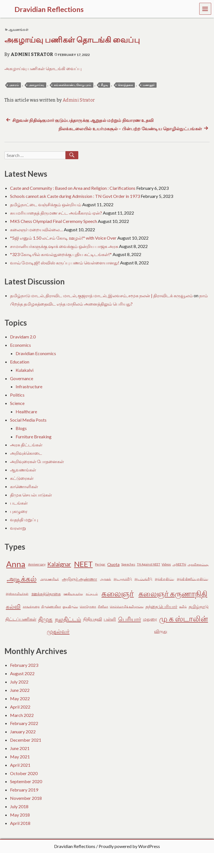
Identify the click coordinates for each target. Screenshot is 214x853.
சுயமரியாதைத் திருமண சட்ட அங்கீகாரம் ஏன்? (56, 212)
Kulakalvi (24, 370)
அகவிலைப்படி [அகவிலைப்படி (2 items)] (198, 564)
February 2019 (24, 789)
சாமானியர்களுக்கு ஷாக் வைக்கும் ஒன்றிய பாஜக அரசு (64, 246)
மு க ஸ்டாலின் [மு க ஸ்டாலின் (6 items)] (183, 618)
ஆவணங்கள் (18, 30)
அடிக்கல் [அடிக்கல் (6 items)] (22, 578)
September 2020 (26, 781)
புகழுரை (18, 511)
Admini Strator (32, 54)
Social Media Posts (28, 419)
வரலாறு (18, 527)
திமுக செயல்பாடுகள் (31, 494)
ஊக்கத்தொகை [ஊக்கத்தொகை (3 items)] (46, 593)
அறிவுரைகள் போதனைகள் (37, 461)
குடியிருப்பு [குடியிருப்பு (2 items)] (70, 606)
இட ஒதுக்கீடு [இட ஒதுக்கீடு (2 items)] (123, 579)
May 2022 (20, 698)
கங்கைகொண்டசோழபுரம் (72, 85)
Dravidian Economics (36, 353)
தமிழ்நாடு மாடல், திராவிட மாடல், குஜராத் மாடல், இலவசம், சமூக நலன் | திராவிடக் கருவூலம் (101, 295)
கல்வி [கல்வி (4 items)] (13, 606)
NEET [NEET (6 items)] (83, 564)
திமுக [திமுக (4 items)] (45, 619)
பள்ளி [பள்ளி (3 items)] (110, 618)
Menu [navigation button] (205, 8)
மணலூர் (149, 85)
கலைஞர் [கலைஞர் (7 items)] (117, 593)
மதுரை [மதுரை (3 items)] (150, 618)
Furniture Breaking (34, 436)
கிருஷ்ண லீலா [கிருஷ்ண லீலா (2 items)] (51, 606)
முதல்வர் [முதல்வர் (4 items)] (58, 631)
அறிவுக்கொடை (26, 453)
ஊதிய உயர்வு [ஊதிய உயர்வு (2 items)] (73, 593)
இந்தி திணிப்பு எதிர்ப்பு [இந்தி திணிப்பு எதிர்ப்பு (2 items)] (192, 579)
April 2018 (20, 823)
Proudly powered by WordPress (129, 846)
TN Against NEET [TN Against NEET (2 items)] (148, 564)
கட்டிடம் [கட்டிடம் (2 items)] (92, 593)
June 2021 (20, 748)
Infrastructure (29, 386)
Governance (21, 378)
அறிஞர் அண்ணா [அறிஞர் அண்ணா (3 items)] (79, 578)
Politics (17, 394)
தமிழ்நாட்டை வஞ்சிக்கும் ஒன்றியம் (45, 204)
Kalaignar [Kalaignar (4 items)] (59, 564)
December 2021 (25, 740)
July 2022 (19, 681)
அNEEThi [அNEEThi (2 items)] (179, 564)
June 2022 (20, 690)
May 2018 (20, 814)
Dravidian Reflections (74, 846)
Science (17, 403)
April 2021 (20, 765)
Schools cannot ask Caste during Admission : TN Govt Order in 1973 (75, 196)
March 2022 (22, 715)
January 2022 (23, 731)
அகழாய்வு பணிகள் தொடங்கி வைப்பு (72, 40)
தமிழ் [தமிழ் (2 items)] (183, 606)
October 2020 (24, 773)
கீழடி (104, 85)
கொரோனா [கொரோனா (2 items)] (88, 606)
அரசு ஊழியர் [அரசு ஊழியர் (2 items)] (49, 579)
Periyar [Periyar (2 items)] (100, 564)
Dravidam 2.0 (23, 336)
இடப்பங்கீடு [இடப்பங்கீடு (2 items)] (143, 579)
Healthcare (26, 411)
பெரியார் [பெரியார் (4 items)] (129, 619)
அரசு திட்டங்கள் (26, 444)
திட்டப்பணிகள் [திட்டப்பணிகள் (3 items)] (20, 618)
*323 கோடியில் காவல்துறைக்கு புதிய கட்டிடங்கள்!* (61, 254)
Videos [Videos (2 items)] (166, 564)
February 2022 (24, 723)
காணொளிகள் (24, 486)
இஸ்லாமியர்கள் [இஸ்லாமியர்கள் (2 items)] (17, 593)
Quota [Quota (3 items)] (113, 564)
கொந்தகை (125, 85)
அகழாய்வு (36, 85)
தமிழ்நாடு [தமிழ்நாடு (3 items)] (198, 606)
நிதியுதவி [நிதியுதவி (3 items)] (92, 618)
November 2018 (26, 798)
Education (19, 361)
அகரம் (14, 85)
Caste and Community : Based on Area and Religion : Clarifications (72, 188)
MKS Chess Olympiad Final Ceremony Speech (53, 221)
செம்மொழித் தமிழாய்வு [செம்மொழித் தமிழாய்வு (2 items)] (127, 606)
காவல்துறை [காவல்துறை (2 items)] (31, 606)
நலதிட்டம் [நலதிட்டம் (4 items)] (68, 619)
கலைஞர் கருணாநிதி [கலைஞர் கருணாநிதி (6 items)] (172, 593)
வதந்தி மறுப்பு (24, 519)
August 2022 (22, 673)
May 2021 (20, 756)
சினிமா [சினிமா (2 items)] (103, 606)
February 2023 (24, 665)
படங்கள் (19, 502)
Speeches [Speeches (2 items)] (128, 564)
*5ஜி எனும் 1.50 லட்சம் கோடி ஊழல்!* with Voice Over (63, 237)
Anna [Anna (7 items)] (15, 564)
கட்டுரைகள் (21, 478)
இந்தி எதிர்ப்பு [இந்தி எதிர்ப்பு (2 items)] (164, 579)
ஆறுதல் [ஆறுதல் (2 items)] (105, 579)
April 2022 (20, 706)
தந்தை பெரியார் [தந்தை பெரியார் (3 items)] (161, 606)
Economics (20, 345)
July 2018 (19, 806)
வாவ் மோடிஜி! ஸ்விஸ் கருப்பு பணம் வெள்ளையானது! (64, 262)
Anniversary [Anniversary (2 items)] (36, 564)
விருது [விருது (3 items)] (160, 631)
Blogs (21, 428)
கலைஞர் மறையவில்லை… (36, 229)
